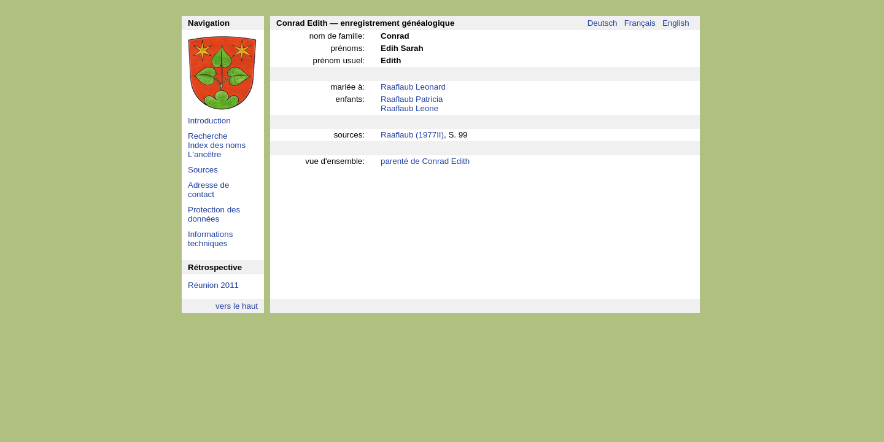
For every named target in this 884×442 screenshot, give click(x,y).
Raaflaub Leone (409, 108)
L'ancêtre (204, 154)
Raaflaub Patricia (412, 99)
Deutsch (602, 23)
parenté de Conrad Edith (425, 161)
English (675, 23)
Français (640, 23)
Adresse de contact (208, 189)
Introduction (209, 120)
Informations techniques (210, 239)
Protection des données (214, 214)
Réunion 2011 (213, 285)
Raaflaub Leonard (413, 86)
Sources (203, 169)
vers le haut (236, 306)
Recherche (207, 136)
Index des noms (217, 145)
